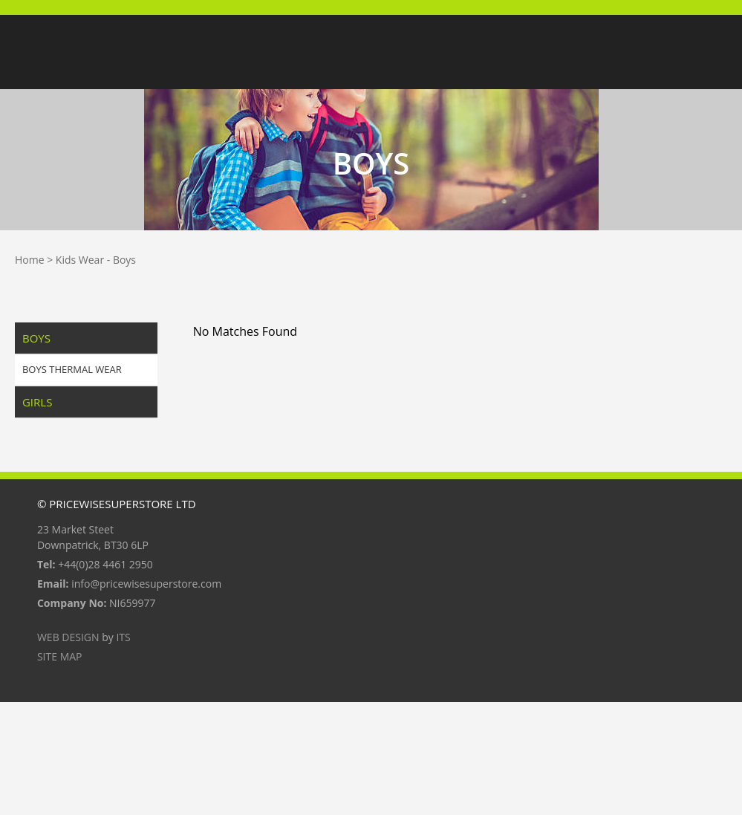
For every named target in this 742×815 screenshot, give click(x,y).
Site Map (59, 656)
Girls (37, 401)
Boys (124, 260)
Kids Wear (80, 260)
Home (30, 260)
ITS (123, 637)
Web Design (68, 637)
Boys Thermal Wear (72, 369)
